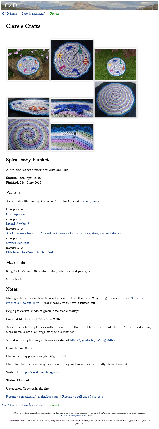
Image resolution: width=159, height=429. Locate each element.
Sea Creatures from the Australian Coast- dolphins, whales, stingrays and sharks (63, 233)
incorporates (14, 209)
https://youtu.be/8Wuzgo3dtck (92, 339)
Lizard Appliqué (17, 223)
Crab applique (16, 213)
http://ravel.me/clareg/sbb (40, 372)
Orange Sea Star (17, 242)
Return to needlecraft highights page (32, 396)
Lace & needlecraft (33, 13)
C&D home (9, 13)
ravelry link (90, 201)
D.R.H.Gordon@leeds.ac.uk (74, 415)
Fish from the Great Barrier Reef (29, 252)
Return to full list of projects (82, 396)
